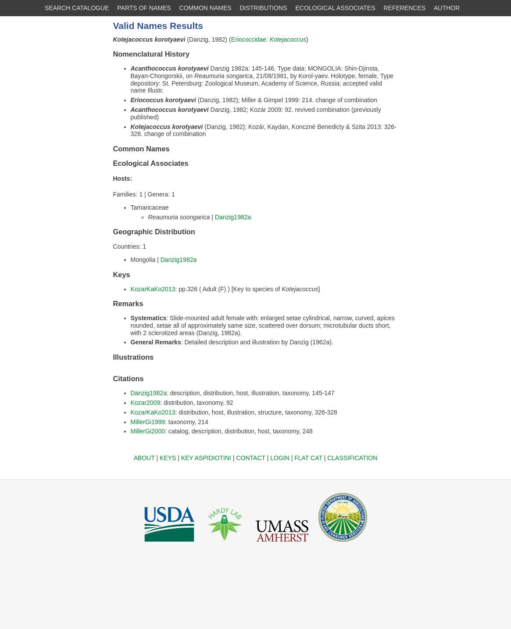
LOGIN (279, 457)
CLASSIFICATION (352, 457)
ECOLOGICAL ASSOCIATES (335, 7)
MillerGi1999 (148, 421)
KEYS (168, 457)
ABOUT (144, 457)
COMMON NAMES (205, 7)
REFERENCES (404, 7)
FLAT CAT (308, 457)
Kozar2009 (146, 402)
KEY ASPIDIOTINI (206, 457)
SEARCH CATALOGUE (77, 7)
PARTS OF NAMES (144, 7)
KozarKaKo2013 (153, 289)
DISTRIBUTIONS (263, 7)
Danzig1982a (233, 217)
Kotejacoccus (288, 39)
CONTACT (250, 457)
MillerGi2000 (148, 431)
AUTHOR (447, 7)
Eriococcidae (248, 39)
